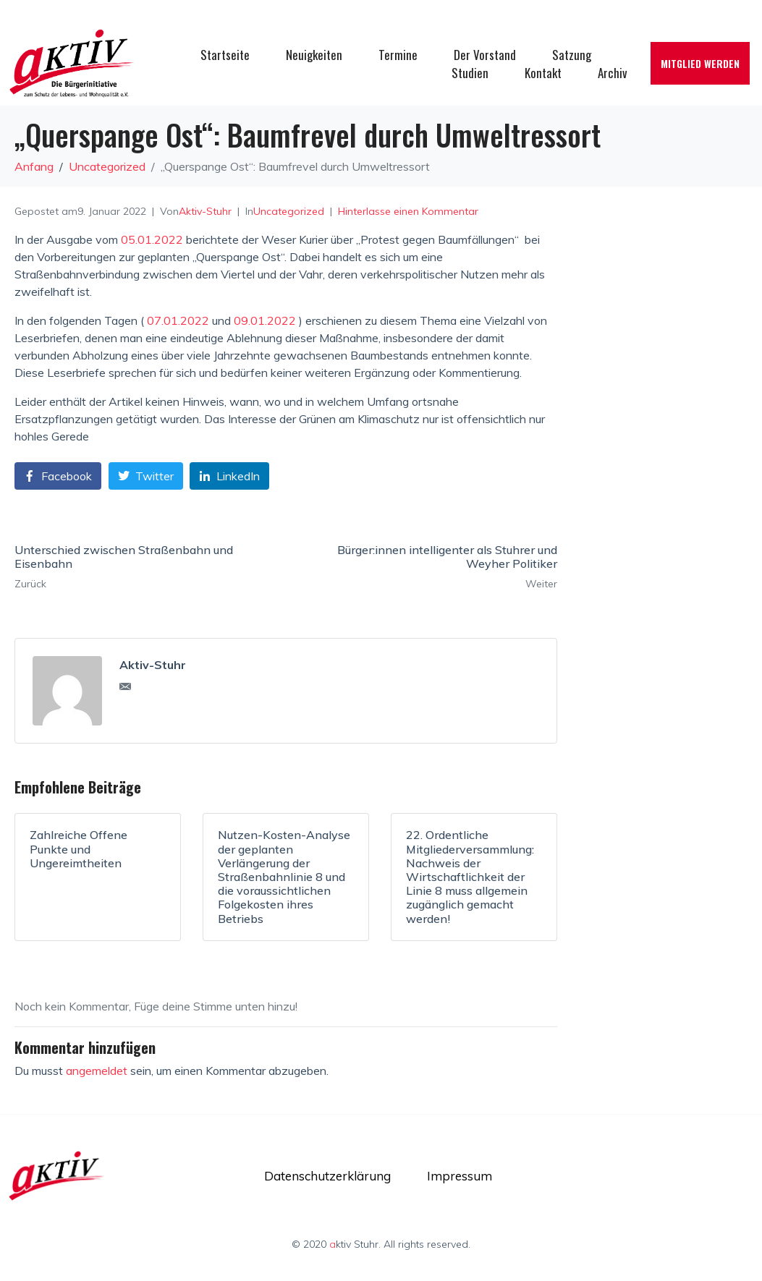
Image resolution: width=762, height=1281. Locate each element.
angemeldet (96, 1070)
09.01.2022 (265, 320)
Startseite (225, 55)
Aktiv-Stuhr (205, 211)
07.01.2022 (178, 320)
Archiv (612, 73)
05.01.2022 (152, 239)
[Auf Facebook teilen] (57, 476)
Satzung (571, 55)
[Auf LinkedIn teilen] (229, 476)
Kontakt (543, 73)
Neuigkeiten (314, 55)
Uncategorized (288, 211)
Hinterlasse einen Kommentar (408, 211)
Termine (398, 55)
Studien (470, 73)
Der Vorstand (485, 55)
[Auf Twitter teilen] (146, 476)
